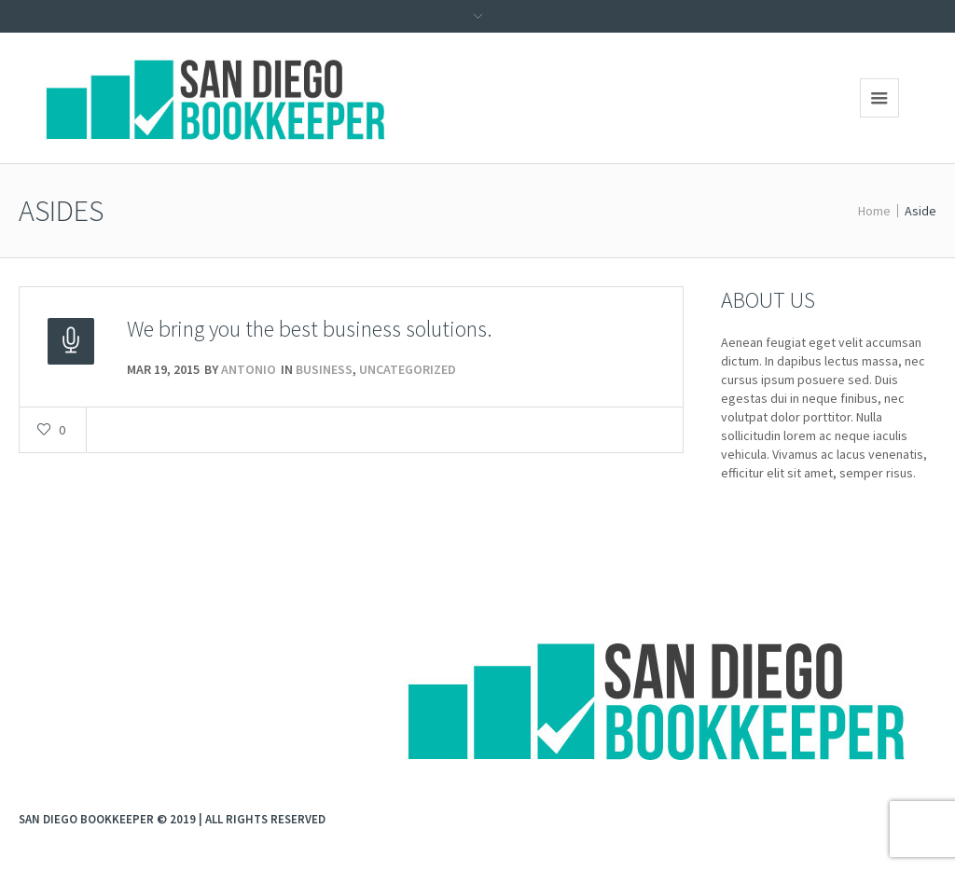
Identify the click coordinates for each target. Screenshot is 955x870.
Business (324, 369)
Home (874, 210)
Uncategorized (407, 369)
